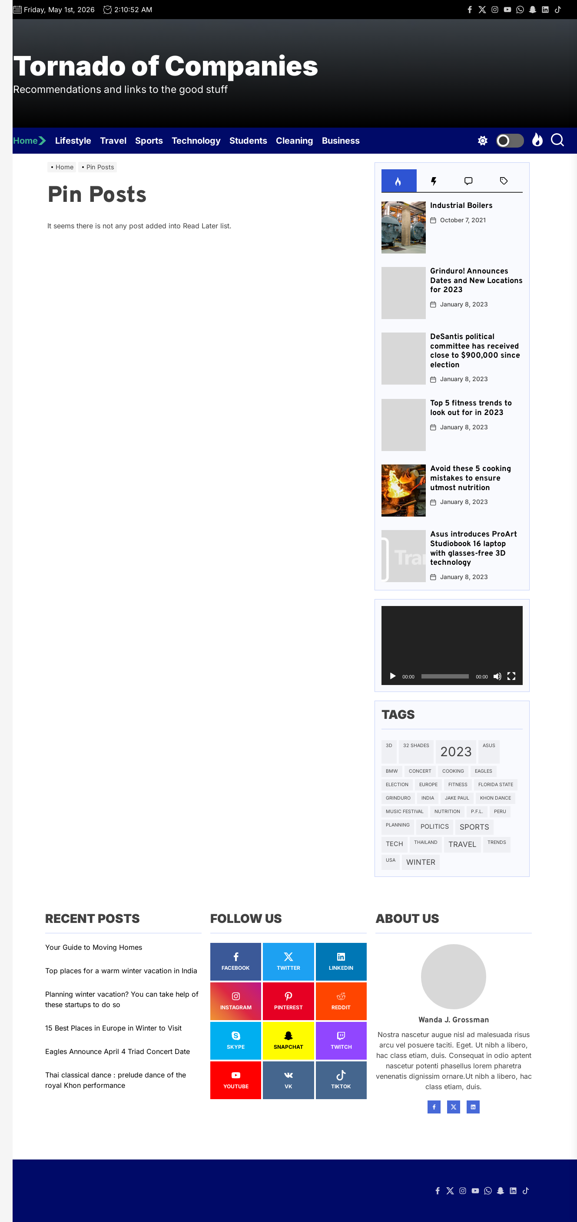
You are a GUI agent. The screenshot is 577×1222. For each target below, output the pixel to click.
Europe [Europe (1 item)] (428, 784)
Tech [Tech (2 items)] (394, 843)
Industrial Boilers (461, 206)
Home (29, 140)
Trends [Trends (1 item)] (496, 842)
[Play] (392, 676)
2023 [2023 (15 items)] (456, 751)
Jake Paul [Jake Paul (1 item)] (457, 798)
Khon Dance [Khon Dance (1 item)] (495, 798)
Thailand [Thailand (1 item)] (426, 842)
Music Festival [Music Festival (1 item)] (405, 811)
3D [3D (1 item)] (389, 745)
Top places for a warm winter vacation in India (121, 970)
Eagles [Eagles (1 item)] (483, 771)
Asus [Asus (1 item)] (489, 745)
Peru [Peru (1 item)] (500, 811)
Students (248, 140)
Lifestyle (73, 140)
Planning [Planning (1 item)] (398, 825)
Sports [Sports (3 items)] (474, 827)
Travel (113, 140)
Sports (149, 140)
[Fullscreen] (511, 676)
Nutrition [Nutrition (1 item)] (447, 811)
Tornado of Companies (165, 66)
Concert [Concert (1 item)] (420, 771)
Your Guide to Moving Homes (93, 947)
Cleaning (294, 140)
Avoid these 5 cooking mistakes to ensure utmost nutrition (470, 478)
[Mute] (497, 676)
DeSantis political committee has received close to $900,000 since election (475, 351)
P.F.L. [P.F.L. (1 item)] (477, 811)
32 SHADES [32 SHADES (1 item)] (416, 745)
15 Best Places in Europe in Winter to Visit (113, 1028)
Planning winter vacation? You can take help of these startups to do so (122, 999)
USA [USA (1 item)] (390, 860)
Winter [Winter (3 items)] (420, 862)
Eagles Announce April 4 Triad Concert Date (117, 1051)
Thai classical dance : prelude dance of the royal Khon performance (115, 1080)
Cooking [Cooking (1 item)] (453, 771)
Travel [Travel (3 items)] (462, 844)
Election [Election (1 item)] (397, 784)
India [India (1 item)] (427, 798)
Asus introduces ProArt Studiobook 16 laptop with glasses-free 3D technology (473, 549)
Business (341, 140)
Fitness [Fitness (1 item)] (458, 784)
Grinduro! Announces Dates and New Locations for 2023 (476, 281)
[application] (452, 645)
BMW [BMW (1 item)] (392, 771)
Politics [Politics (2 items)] (435, 826)
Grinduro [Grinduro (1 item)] (398, 798)
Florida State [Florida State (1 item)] (495, 784)
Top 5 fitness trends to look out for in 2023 (471, 408)
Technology (196, 140)
